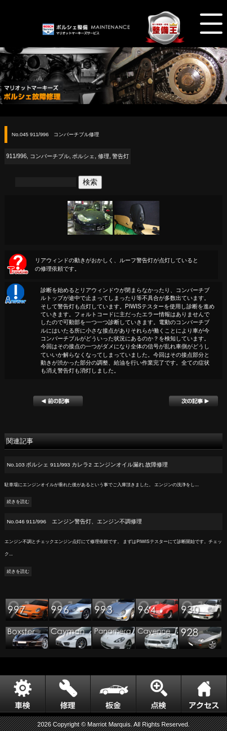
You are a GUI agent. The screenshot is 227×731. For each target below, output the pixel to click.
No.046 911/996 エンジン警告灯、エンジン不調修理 (74, 521)
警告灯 (120, 156)
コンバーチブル (49, 156)
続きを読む (18, 502)
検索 (90, 182)
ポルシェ (83, 156)
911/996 (16, 156)
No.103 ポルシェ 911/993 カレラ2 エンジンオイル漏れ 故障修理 (87, 464)
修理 (103, 156)
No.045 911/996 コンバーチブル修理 (56, 134)
